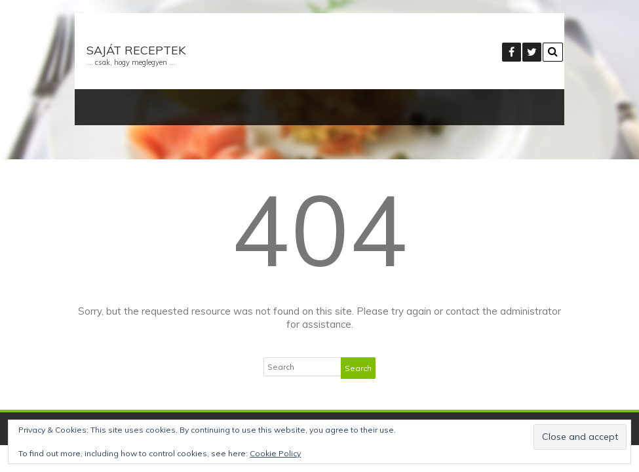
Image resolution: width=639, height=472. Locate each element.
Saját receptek (136, 50)
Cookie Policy (275, 453)
